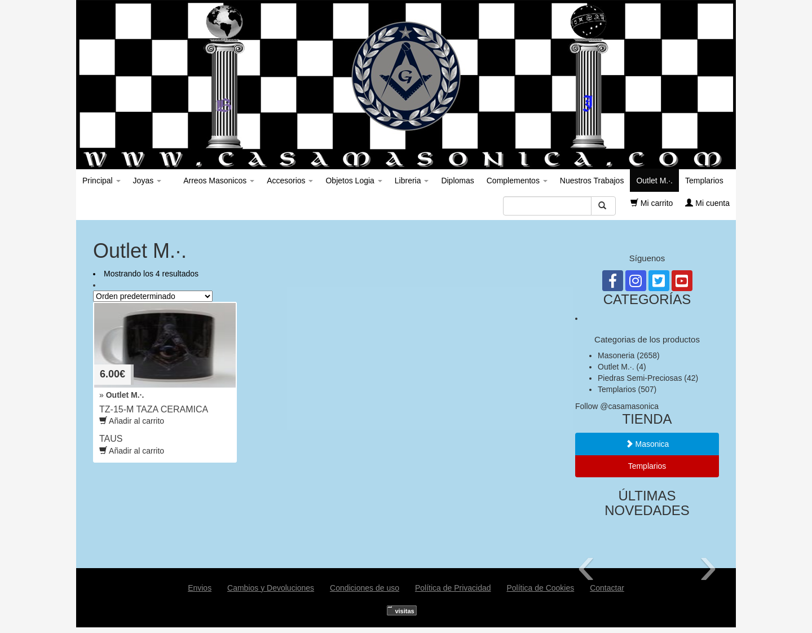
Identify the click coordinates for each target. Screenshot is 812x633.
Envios (199, 587)
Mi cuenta (707, 203)
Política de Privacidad (453, 587)
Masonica (647, 444)
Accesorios (290, 180)
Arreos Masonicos (218, 180)
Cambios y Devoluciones (270, 587)
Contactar (607, 587)
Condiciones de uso (364, 587)
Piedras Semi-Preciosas (640, 378)
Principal (101, 180)
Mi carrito (651, 203)
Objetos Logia (353, 180)
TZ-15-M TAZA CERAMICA (153, 409)
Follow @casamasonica (617, 406)
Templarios (704, 180)
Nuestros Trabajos (592, 180)
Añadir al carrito (131, 450)
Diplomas (457, 180)
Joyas (147, 180)
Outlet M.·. (654, 180)
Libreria (412, 180)
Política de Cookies (540, 587)
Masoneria (616, 355)
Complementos (517, 180)
